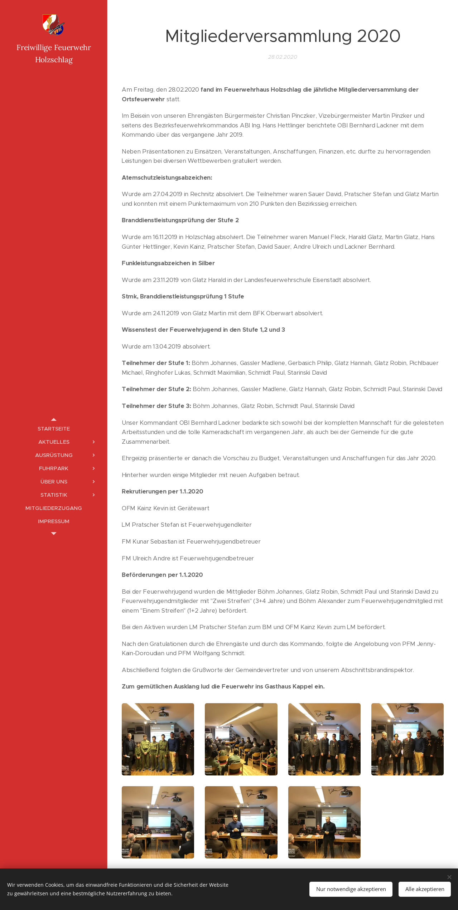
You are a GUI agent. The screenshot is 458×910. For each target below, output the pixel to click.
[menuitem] (53, 428)
